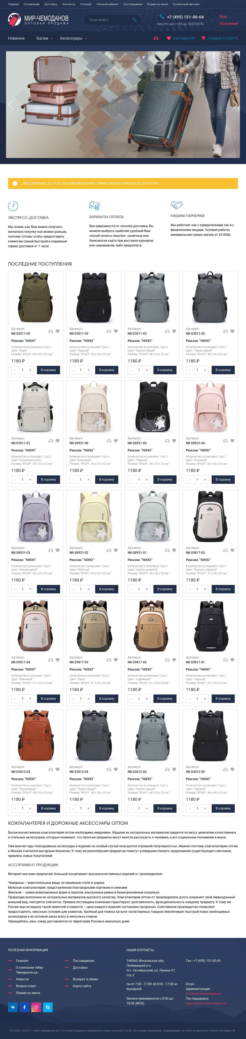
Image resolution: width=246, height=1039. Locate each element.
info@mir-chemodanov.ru (204, 994)
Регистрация (229, 23)
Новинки (16, 38)
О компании (32, 4)
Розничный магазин (186, 4)
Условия (86, 4)
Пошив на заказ (157, 4)
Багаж (42, 38)
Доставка (50, 4)
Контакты (69, 4)
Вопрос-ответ (26, 986)
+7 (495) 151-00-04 (185, 17)
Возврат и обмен (85, 979)
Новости (22, 979)
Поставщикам (132, 4)
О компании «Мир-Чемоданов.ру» (30, 970)
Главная (13, 4)
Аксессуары (71, 38)
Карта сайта (82, 986)
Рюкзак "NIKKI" (23, 340)
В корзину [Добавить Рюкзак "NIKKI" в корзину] (48, 370)
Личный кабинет (107, 4)
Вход (223, 16)
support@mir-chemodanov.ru (206, 1003)
